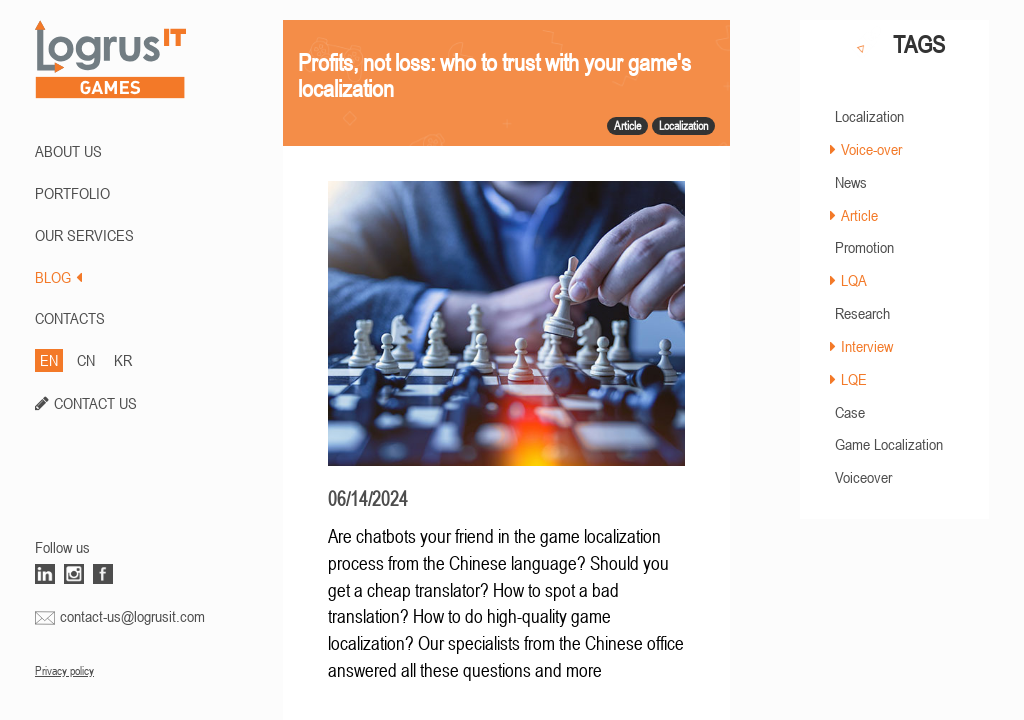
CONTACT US (95, 403)
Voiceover (863, 477)
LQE (854, 379)
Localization (869, 116)
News (851, 182)
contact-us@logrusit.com (132, 616)
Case (850, 412)
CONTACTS (70, 318)
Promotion (864, 247)
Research (862, 313)
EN (49, 360)
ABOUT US (68, 151)
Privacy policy (64, 671)
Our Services (84, 235)
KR (123, 360)
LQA (854, 280)
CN (86, 360)
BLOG (58, 277)
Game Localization (889, 444)
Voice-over (871, 149)
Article (859, 215)
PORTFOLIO (72, 193)
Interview (867, 346)
